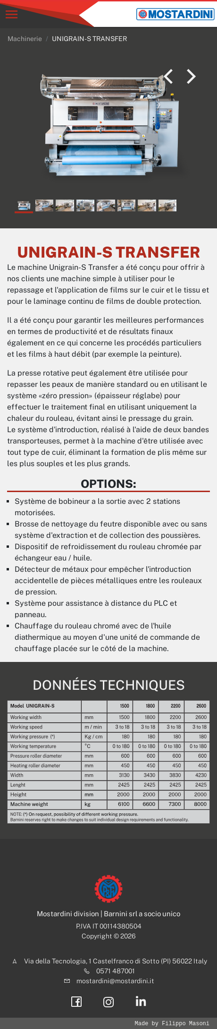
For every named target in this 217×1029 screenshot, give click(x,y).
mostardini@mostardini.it (115, 981)
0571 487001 (115, 971)
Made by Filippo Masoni (172, 1024)
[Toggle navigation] (11, 14)
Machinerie (25, 38)
